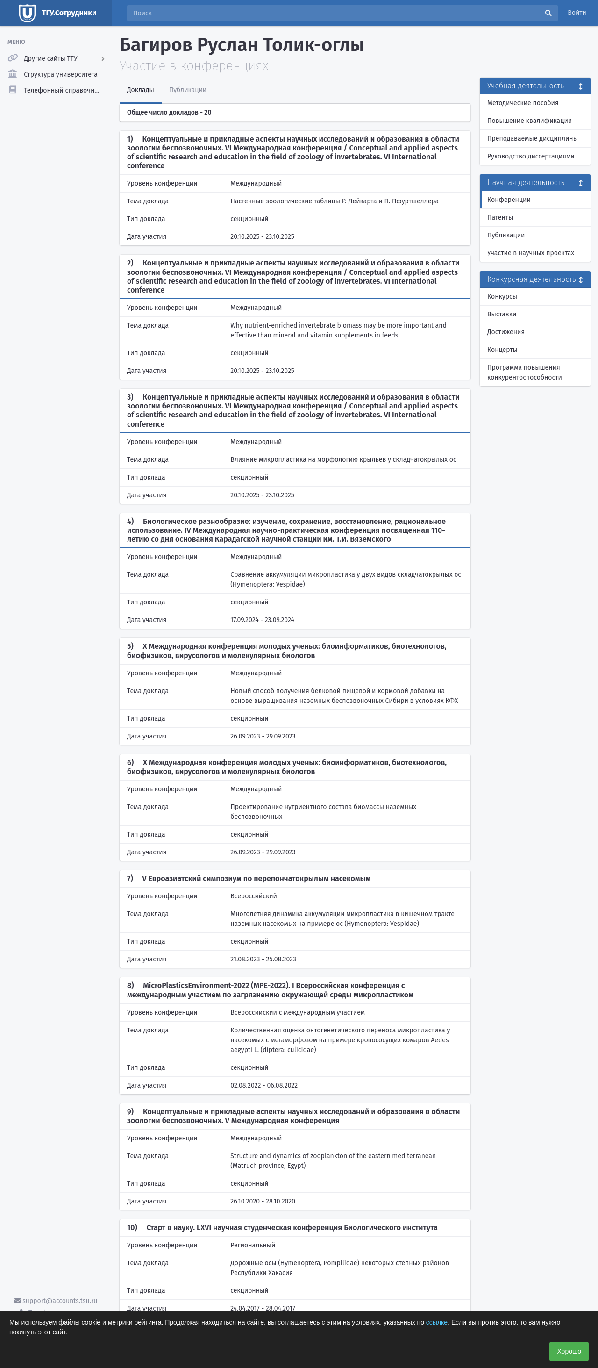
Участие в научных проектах (530, 253)
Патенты (500, 218)
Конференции (509, 200)
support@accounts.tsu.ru (56, 1301)
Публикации (506, 235)
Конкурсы (502, 297)
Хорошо (569, 1351)
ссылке (437, 1322)
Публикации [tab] (187, 90)
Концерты (502, 350)
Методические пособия (523, 103)
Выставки (501, 314)
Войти (577, 13)
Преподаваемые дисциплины (532, 139)
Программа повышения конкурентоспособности (524, 372)
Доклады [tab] (140, 90)
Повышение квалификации (529, 121)
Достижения (506, 332)
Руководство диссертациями (531, 156)
